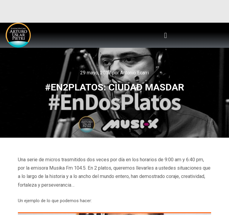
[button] (165, 35)
